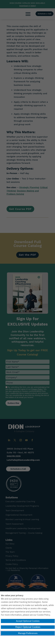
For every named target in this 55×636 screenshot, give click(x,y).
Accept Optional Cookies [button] (27, 621)
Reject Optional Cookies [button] (27, 627)
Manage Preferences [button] (28, 633)
